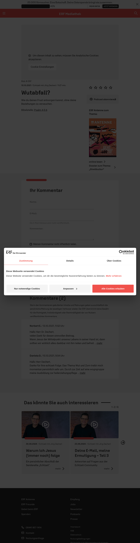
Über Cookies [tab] (114, 260)
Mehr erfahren (114, 275)
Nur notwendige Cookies (27, 288)
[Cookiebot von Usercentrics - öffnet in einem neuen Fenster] (121, 252)
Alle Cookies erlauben (113, 288)
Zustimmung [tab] (26, 260)
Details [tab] (70, 260)
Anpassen (70, 288)
